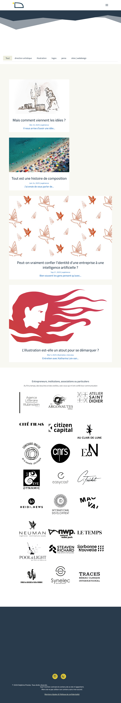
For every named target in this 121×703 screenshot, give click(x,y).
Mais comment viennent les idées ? (39, 120)
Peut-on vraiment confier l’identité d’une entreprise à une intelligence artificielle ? (60, 265)
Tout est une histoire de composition (39, 178)
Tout (8, 58)
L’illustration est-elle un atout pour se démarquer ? (60, 350)
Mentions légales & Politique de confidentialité (62, 694)
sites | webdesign (78, 58)
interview (70, 355)
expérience (45, 125)
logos (54, 58)
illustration (42, 58)
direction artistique (23, 58)
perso (63, 58)
